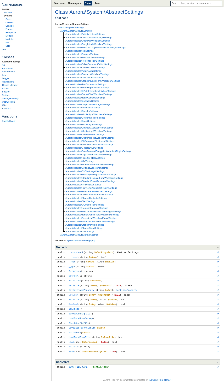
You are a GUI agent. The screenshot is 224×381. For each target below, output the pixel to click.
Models (9, 35)
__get (72, 265)
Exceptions (10, 32)
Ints (4, 75)
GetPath (73, 275)
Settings (6, 95)
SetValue (74, 297)
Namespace (74, 3)
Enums (8, 29)
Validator (6, 108)
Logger (5, 78)
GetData (73, 343)
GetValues (75, 270)
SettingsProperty (10, 98)
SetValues (75, 279)
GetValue (74, 284)
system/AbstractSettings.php (81, 240)
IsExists (74, 306)
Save (71, 347)
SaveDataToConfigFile (82, 324)
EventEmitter (8, 71)
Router (5, 88)
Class (88, 3)
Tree (97, 3)
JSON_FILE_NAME (78, 363)
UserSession (8, 102)
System (8, 15)
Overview (59, 3)
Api (3, 65)
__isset (73, 256)
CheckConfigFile (79, 320)
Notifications (8, 81)
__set (72, 261)
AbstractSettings (11, 61)
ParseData (75, 329)
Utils (7, 46)
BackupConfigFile (79, 311)
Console (9, 26)
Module (9, 39)
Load (71, 338)
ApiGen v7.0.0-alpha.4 (160, 376)
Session (6, 91)
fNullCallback (8, 121)
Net (7, 42)
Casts (8, 19)
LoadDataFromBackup (81, 315)
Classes (9, 22)
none (4, 49)
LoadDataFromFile (79, 334)
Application (7, 68)
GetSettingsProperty (81, 288)
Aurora (5, 9)
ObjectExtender (10, 85)
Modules (8, 12)
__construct (76, 252)
